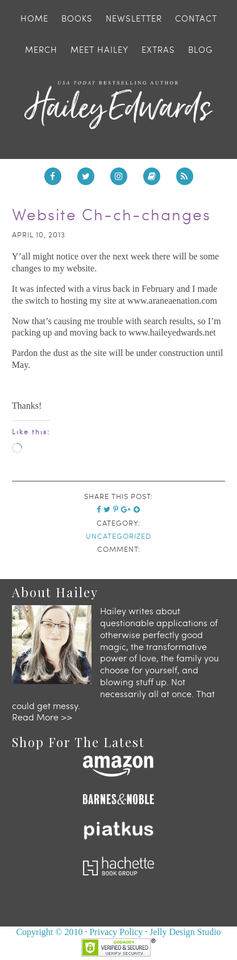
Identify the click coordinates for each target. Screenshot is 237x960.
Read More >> (42, 717)
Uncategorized (118, 536)
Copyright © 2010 (49, 932)
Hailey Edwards (118, 105)
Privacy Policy (116, 932)
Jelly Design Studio (185, 932)
